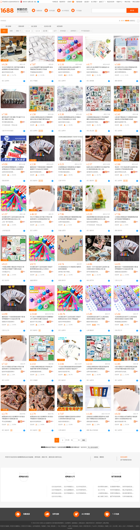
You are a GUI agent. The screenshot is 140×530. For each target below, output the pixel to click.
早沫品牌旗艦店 (7, 421)
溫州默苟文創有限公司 (93, 172)
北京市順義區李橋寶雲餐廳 (60, 490)
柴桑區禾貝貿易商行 (8, 322)
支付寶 (115, 526)
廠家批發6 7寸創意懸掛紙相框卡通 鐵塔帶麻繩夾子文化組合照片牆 (126, 268)
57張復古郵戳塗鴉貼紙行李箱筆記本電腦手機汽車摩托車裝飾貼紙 (41, 368)
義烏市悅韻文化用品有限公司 (8, 72)
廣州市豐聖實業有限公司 (121, 72)
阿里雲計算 (87, 526)
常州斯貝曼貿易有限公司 (64, 172)
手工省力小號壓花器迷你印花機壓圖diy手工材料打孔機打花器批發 (41, 318)
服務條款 (75, 523)
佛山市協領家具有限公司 (130, 490)
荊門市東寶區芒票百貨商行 (93, 272)
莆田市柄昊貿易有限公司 (36, 272)
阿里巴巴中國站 (26, 526)
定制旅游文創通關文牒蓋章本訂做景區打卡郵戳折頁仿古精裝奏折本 (98, 418)
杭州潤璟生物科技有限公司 (106, 486)
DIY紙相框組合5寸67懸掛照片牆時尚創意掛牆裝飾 (69, 268)
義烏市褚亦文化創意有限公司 (64, 122)
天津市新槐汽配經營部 (129, 496)
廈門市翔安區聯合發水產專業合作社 (121, 496)
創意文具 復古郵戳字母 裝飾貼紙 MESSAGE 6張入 (98, 68)
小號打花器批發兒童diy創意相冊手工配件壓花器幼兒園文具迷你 (69, 68)
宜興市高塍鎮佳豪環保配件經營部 (120, 493)
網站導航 (106, 523)
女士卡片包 (101, 490)
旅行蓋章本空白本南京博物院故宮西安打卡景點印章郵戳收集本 (126, 68)
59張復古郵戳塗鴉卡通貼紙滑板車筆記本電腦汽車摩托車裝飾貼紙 (98, 368)
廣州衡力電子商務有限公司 (64, 272)
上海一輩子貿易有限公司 (8, 222)
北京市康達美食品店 (82, 493)
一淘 (58, 526)
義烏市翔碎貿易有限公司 (36, 222)
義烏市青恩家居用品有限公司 (36, 172)
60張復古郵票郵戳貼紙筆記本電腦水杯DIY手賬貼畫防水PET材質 (69, 118)
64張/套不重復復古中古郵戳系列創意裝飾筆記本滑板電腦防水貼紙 (126, 118)
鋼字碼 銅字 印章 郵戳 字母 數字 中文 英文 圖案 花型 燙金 (13, 118)
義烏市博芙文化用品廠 (121, 172)
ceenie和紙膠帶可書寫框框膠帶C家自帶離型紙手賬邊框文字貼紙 (41, 68)
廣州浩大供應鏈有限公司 (121, 222)
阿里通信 (101, 526)
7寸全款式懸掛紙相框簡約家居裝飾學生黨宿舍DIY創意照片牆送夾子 (69, 368)
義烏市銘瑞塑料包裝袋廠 (93, 222)
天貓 (48, 526)
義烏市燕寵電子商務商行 (121, 421)
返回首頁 (84, 447)
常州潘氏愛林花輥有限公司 (8, 122)
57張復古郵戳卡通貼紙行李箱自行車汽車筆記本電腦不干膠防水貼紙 (13, 268)
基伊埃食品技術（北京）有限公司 (62, 493)
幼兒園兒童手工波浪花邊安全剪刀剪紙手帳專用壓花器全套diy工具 (13, 218)
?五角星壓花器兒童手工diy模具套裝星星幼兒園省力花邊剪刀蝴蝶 (98, 318)
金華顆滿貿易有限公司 (36, 371)
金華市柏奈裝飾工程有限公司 (93, 371)
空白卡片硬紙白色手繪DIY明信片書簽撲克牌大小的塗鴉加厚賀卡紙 (41, 218)
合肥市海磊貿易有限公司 (64, 222)
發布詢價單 (123, 457)
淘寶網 (43, 526)
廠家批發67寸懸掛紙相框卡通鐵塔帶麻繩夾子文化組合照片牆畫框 (41, 168)
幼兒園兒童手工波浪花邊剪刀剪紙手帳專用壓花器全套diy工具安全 (41, 268)
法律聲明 (68, 523)
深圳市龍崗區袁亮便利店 (130, 486)
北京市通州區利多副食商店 (84, 490)
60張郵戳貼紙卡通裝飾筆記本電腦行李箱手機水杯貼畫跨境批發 (69, 168)
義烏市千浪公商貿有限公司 (36, 322)
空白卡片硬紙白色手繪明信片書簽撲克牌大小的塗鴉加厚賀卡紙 (126, 418)
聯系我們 (99, 523)
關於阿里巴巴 (90, 523)
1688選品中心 (6, 272)
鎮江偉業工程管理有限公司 (106, 496)
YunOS (94, 526)
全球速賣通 (36, 526)
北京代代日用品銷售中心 (59, 496)
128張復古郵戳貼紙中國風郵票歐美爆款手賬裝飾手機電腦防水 (126, 218)
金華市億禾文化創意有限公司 (121, 371)
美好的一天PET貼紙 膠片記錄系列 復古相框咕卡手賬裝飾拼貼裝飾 (126, 168)
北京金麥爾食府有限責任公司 (73, 490)
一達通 (136, 526)
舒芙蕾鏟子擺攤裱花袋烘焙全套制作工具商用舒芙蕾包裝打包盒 (69, 418)
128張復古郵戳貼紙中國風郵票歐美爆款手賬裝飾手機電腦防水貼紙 (69, 218)
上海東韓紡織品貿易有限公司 (107, 493)
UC (111, 526)
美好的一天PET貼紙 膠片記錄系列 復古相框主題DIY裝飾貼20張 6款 (98, 268)
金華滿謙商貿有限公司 (36, 122)
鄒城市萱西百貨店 (92, 322)
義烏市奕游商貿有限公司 (36, 421)
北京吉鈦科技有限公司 (59, 486)
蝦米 (80, 526)
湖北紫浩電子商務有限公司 (93, 122)
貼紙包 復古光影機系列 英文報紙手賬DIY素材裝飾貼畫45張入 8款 (98, 168)
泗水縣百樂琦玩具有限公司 (130, 493)
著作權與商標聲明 (57, 523)
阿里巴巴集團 (4, 526)
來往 (120, 526)
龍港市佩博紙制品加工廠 (93, 72)
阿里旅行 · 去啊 (66, 526)
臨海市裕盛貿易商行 (8, 371)
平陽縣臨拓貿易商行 (36, 72)
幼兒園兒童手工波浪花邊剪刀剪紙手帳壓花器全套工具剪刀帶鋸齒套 (69, 318)
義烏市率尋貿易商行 (64, 322)
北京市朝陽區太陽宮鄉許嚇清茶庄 (74, 486)
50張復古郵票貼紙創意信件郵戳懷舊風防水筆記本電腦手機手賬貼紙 (41, 118)
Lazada (70, 528)
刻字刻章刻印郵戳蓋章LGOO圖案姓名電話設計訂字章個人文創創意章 (13, 168)
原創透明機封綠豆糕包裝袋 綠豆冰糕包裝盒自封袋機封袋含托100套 (98, 218)
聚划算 (53, 526)
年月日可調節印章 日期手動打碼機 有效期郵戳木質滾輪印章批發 (13, 68)
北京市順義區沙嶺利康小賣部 (73, 493)
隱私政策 (82, 523)
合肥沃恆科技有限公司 (8, 172)
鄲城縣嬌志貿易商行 (121, 322)
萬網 (106, 526)
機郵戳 (102, 457)
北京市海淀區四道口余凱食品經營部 (87, 486)
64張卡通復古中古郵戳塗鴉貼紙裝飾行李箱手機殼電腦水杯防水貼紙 (126, 368)
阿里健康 (130, 526)
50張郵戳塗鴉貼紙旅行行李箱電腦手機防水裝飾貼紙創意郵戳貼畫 (98, 118)
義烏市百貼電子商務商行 (64, 371)
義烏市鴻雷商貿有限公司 (64, 72)
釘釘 (124, 526)
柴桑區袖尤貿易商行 (121, 272)
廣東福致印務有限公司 (93, 421)
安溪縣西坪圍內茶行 (116, 486)
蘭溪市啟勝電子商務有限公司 (121, 122)
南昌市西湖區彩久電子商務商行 (64, 421)
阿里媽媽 (75, 526)
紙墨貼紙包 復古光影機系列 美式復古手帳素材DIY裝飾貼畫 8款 (13, 418)
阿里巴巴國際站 (15, 526)
